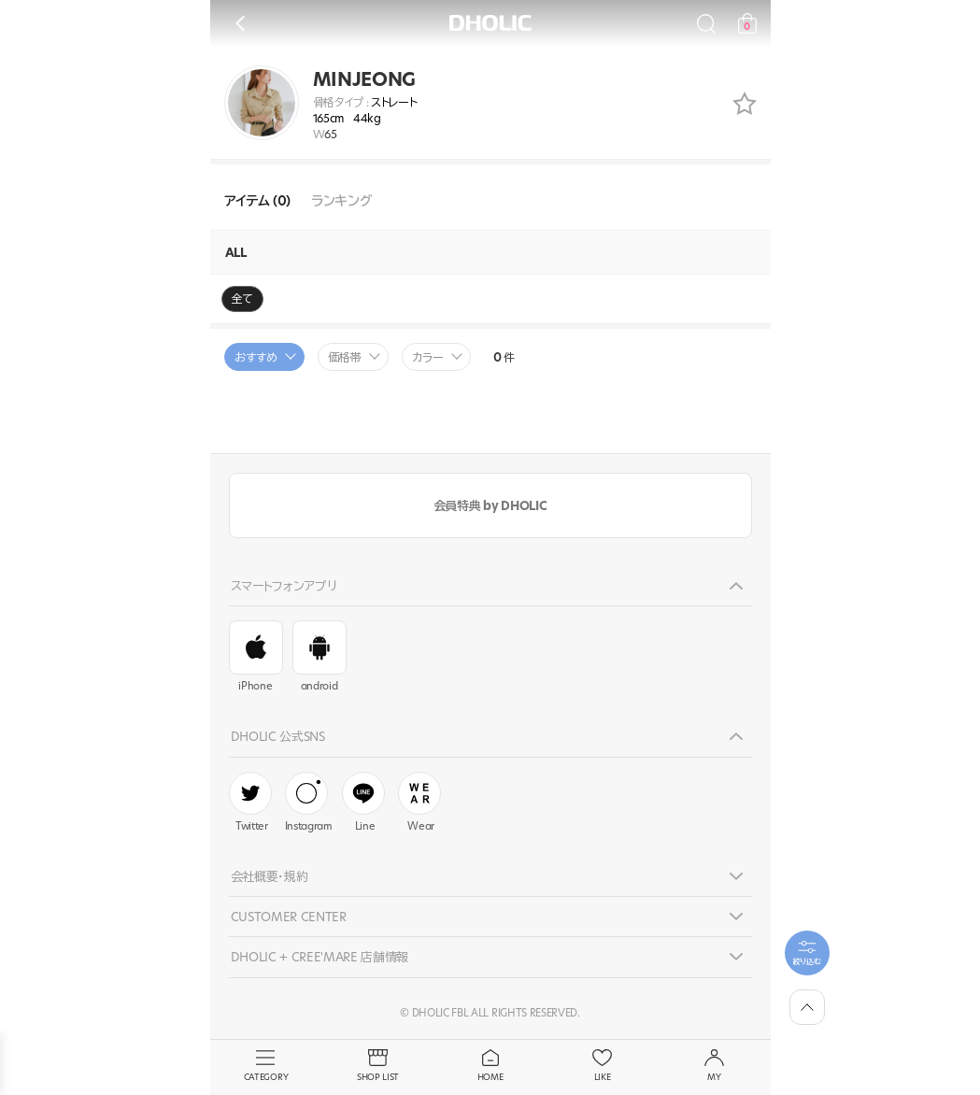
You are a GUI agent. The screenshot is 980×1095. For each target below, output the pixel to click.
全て (242, 298)
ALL (236, 252)
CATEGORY (266, 1066)
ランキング (341, 201)
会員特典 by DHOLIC (490, 505)
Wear (419, 802)
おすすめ (255, 357)
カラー (428, 357)
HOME (490, 1066)
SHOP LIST (378, 1066)
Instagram (309, 802)
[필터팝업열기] (807, 953)
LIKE (603, 1066)
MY (715, 1066)
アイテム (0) (257, 201)
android (319, 656)
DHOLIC (490, 23)
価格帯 (345, 357)
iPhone (256, 656)
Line (363, 802)
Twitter (250, 802)
